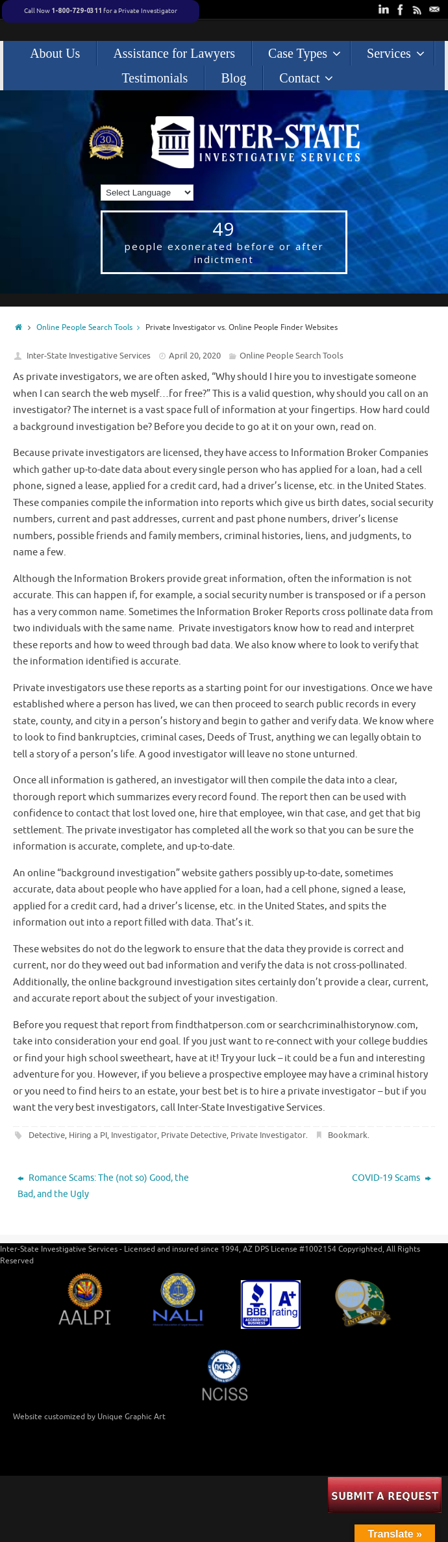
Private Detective (194, 1135)
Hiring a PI (88, 1135)
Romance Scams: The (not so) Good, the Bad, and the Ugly (103, 1186)
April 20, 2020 (195, 355)
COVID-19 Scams (391, 1177)
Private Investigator (268, 1135)
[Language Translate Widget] (147, 192)
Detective (47, 1135)
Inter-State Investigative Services (89, 355)
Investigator (134, 1135)
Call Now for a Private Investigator (100, 10)
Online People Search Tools (90, 328)
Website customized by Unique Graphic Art (89, 1416)
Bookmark (347, 1135)
